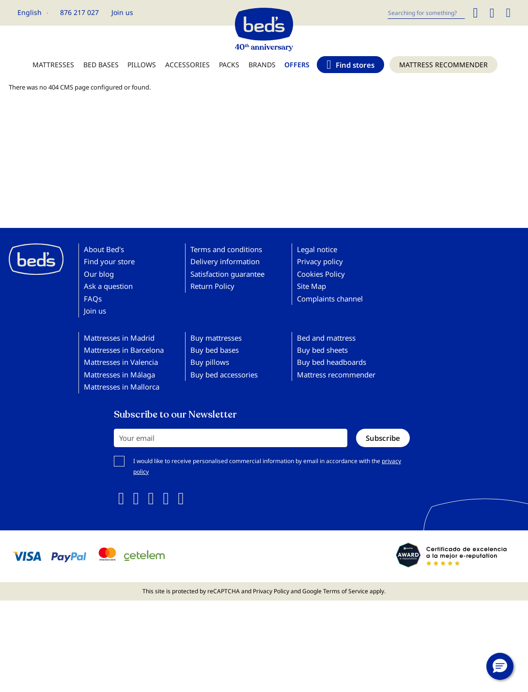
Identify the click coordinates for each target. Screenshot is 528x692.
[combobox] (426, 13)
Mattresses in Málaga (119, 374)
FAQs (93, 298)
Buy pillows (209, 362)
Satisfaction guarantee (227, 274)
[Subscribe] (383, 438)
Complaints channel (330, 298)
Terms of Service (345, 591)
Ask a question (108, 286)
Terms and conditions (226, 249)
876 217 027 (79, 12)
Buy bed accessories (224, 374)
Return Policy (212, 286)
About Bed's (104, 249)
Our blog (99, 274)
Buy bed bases (214, 350)
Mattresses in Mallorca (121, 386)
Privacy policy (320, 261)
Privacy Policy (271, 591)
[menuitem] (53, 69)
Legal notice (317, 249)
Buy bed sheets (322, 350)
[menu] (264, 69)
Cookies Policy (321, 274)
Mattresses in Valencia (121, 362)
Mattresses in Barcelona (124, 350)
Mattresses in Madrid (119, 338)
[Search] (475, 12)
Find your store (109, 261)
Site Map (311, 286)
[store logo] (264, 27)
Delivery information (225, 261)
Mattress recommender (336, 374)
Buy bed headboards (331, 362)
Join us (122, 12)
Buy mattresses (216, 338)
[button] (32, 12)
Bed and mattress (326, 338)
